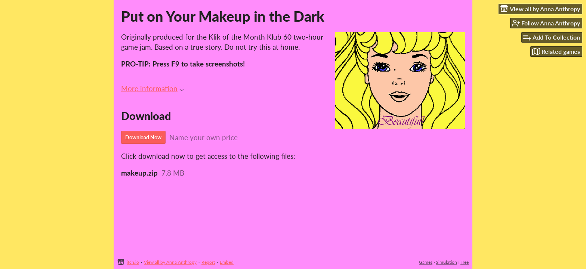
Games (425, 262)
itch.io (133, 262)
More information (152, 88)
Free (464, 262)
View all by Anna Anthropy (170, 262)
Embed (227, 262)
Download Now (143, 137)
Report (208, 262)
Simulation (446, 262)
